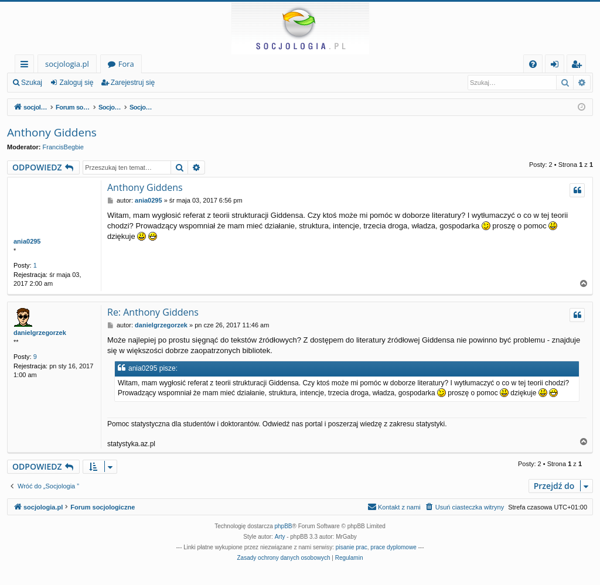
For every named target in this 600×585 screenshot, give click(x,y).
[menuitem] (533, 64)
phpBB (283, 526)
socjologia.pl (67, 64)
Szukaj (31, 82)
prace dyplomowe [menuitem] (393, 547)
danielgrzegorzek (39, 332)
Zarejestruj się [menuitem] (579, 66)
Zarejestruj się (133, 82)
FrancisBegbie (63, 146)
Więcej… (26, 66)
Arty (280, 536)
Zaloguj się (76, 82)
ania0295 (26, 241)
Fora (126, 64)
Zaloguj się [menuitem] (557, 66)
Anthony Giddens (52, 132)
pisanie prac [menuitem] (351, 547)
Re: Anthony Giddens (153, 312)
